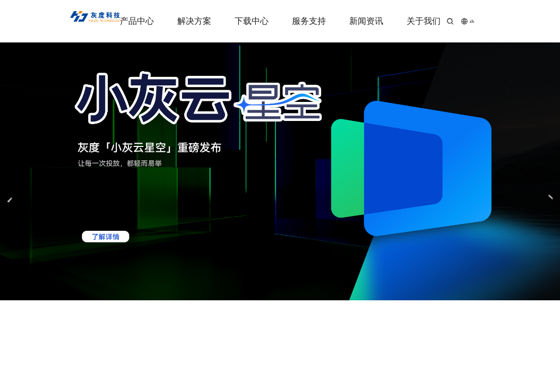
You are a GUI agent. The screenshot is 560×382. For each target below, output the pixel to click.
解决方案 (194, 20)
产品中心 (137, 20)
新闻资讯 (366, 20)
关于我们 (424, 20)
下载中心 (252, 20)
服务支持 (309, 20)
